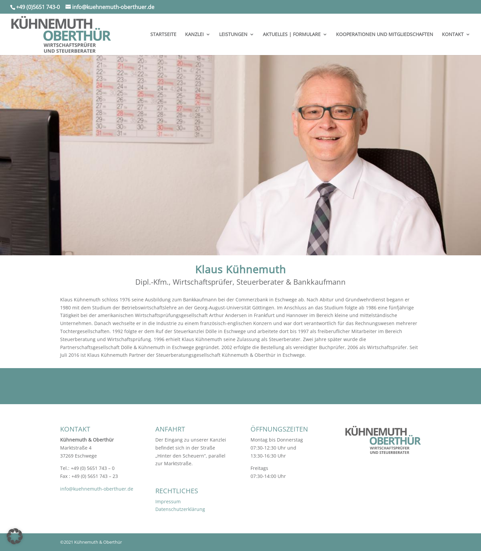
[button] (14, 536)
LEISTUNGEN (233, 34)
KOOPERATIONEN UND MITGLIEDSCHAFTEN (384, 34)
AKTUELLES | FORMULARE (292, 34)
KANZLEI (194, 34)
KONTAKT (453, 34)
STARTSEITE (163, 34)
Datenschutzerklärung (180, 509)
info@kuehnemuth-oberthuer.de (96, 489)
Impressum (168, 501)
